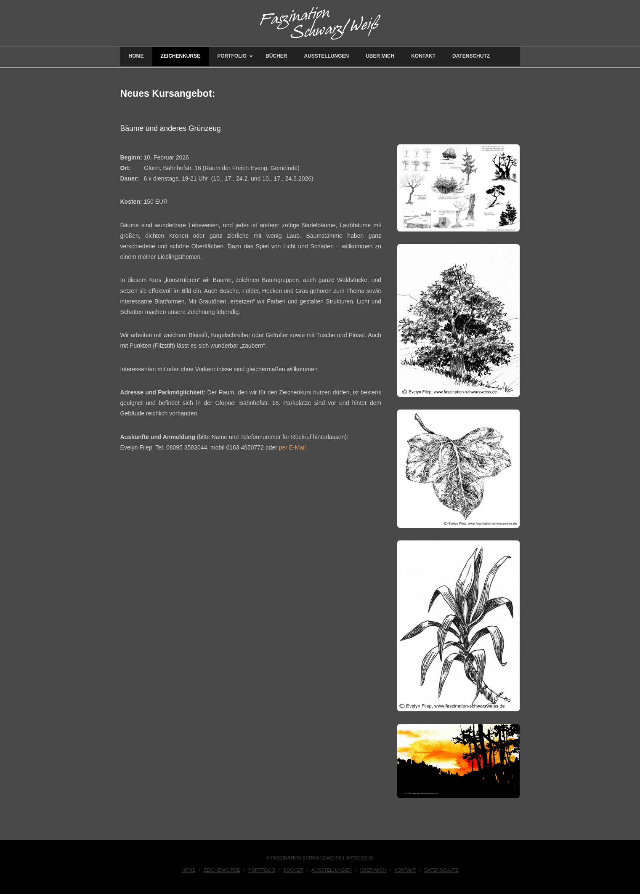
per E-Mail (292, 447)
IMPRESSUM (359, 857)
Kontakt (405, 870)
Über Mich (373, 870)
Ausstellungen (331, 870)
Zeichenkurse (222, 870)
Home (188, 870)
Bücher (293, 870)
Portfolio (261, 870)
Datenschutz (441, 870)
